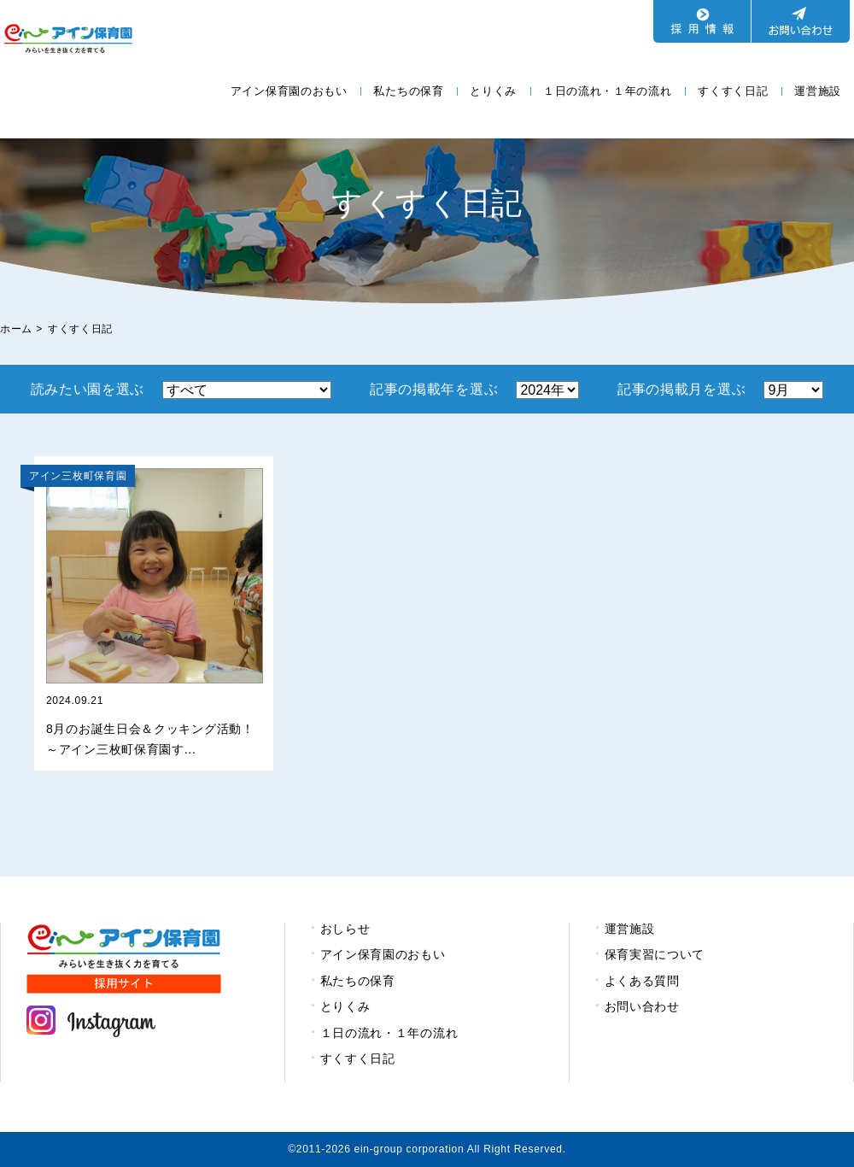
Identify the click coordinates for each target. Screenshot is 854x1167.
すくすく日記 (733, 91)
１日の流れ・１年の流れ (607, 91)
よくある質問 (642, 981)
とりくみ (493, 91)
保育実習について (655, 954)
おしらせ (345, 928)
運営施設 (817, 91)
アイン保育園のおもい (289, 91)
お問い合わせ (642, 1006)
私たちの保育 (408, 91)
